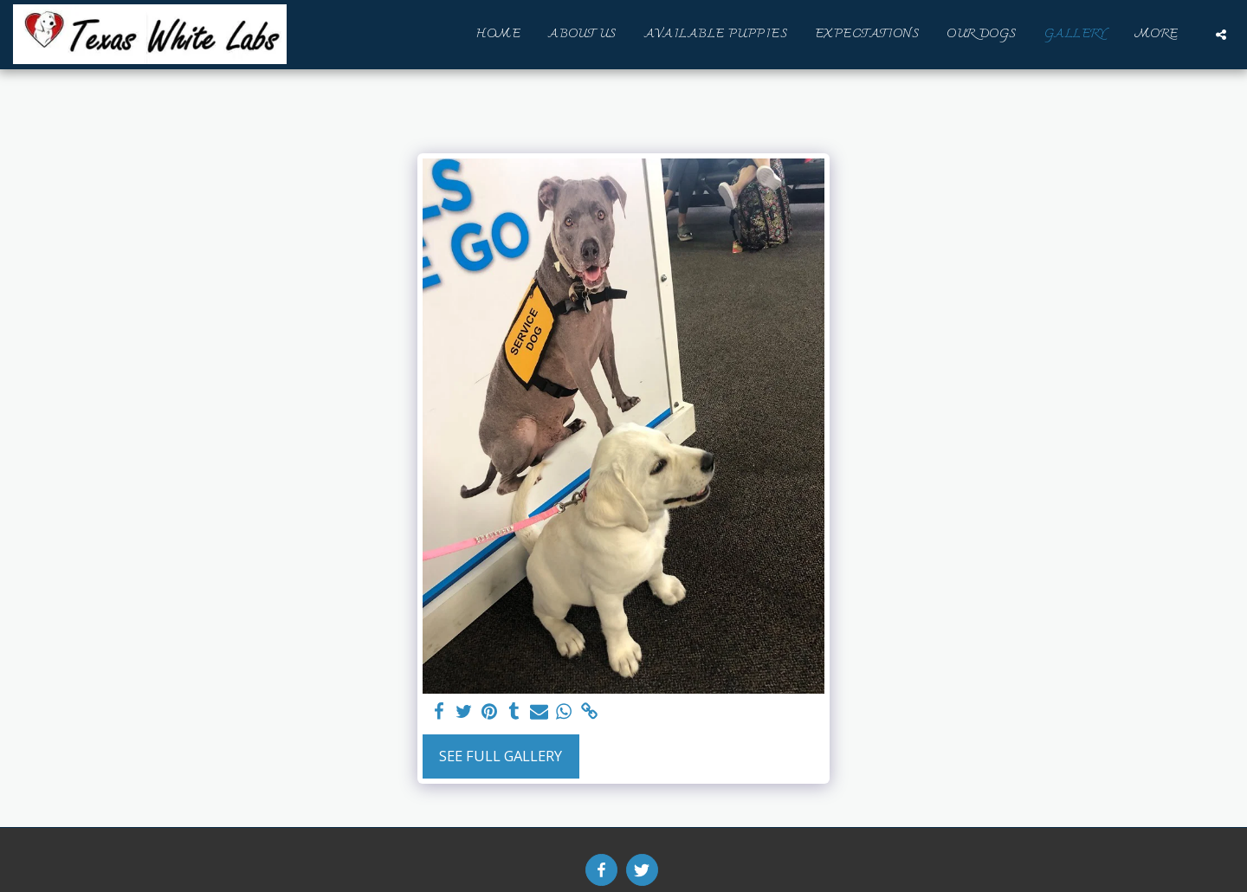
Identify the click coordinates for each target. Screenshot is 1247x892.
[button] (1221, 35)
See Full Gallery (500, 756)
